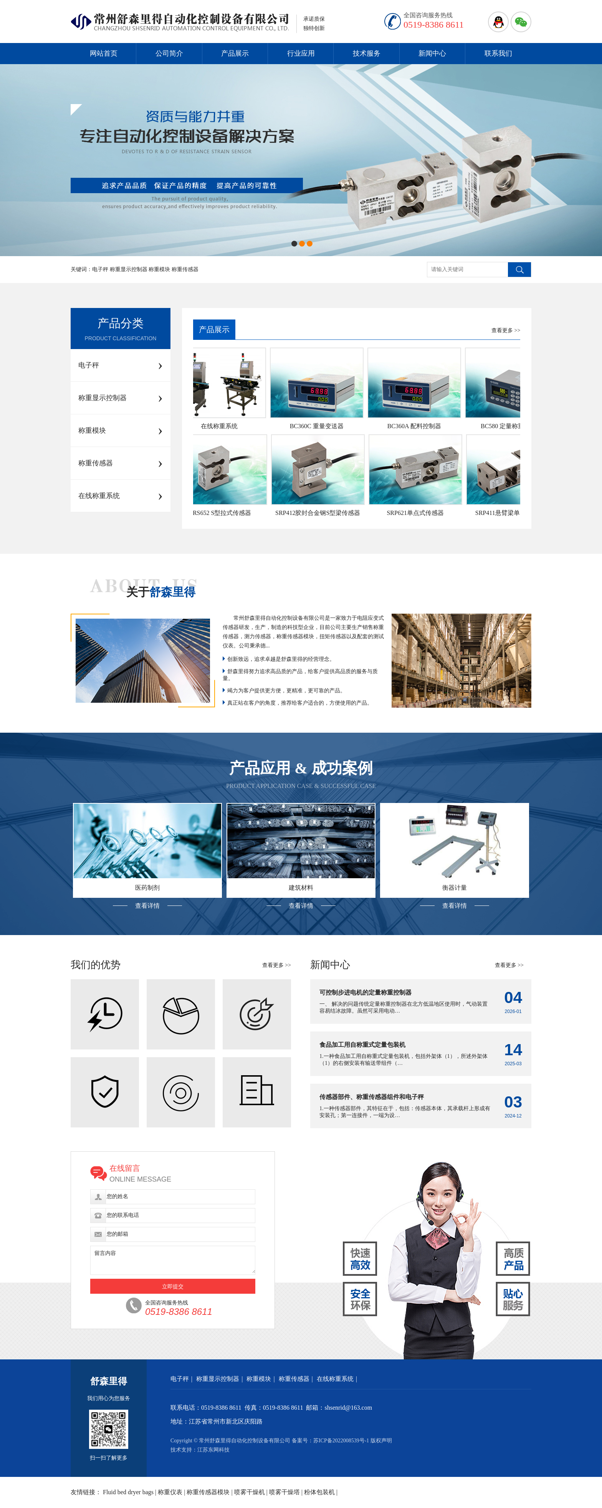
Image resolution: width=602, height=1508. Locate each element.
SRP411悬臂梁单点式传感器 (515, 513)
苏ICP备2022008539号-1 (341, 1440)
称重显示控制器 (217, 1379)
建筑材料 (301, 887)
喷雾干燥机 (249, 1492)
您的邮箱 (117, 1234)
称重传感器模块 (208, 1492)
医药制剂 (147, 887)
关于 (160, 592)
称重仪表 (170, 1492)
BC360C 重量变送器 (319, 426)
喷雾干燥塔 (284, 1492)
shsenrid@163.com (348, 1407)
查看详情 (147, 905)
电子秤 (179, 1379)
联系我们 (498, 53)
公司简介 (169, 53)
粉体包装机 (319, 1492)
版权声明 (381, 1440)
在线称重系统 (221, 426)
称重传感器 (294, 1379)
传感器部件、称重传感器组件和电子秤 (371, 1097)
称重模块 (258, 1379)
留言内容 (105, 1253)
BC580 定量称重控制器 (514, 426)
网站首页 (103, 53)
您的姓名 (117, 1196)
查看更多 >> (505, 330)
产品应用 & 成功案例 (300, 768)
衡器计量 (454, 887)
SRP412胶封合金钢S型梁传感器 (320, 513)
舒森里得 (108, 1381)
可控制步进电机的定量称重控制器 (365, 992)
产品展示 (235, 53)
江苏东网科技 (213, 1450)
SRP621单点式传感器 (417, 513)
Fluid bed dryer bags (128, 1492)
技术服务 (366, 53)
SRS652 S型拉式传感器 (223, 513)
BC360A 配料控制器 (417, 426)
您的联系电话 (123, 1215)
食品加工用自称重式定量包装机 (362, 1044)
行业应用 (301, 53)
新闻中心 (432, 53)
